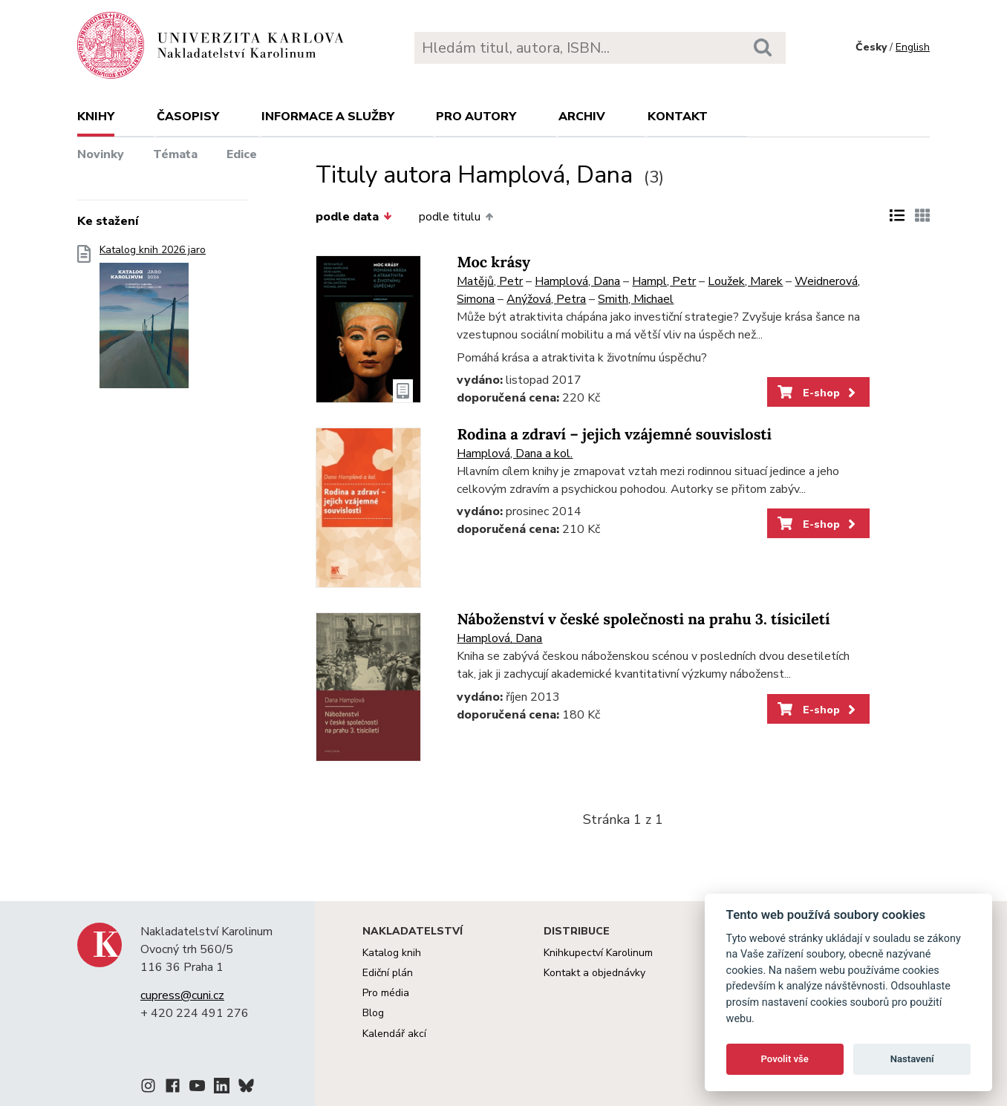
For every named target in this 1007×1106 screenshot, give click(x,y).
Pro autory (476, 116)
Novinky (100, 154)
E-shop (818, 392)
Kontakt (678, 116)
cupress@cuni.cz (182, 995)
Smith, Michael (636, 299)
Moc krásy (493, 262)
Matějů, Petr (490, 281)
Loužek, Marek (745, 281)
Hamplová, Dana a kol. (515, 453)
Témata (175, 154)
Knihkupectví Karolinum (598, 953)
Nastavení (912, 1058)
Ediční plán (387, 973)
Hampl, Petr (664, 281)
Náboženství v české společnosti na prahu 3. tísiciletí (643, 619)
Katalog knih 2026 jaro (153, 321)
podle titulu (456, 217)
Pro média (385, 993)
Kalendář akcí (394, 1034)
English (913, 47)
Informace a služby (327, 116)
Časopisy (188, 116)
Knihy (95, 116)
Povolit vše (785, 1058)
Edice (242, 154)
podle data (353, 217)
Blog (373, 1013)
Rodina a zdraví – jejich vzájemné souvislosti (614, 434)
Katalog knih (391, 953)
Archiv (581, 116)
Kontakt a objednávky (594, 973)
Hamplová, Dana (577, 281)
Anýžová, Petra (546, 299)
